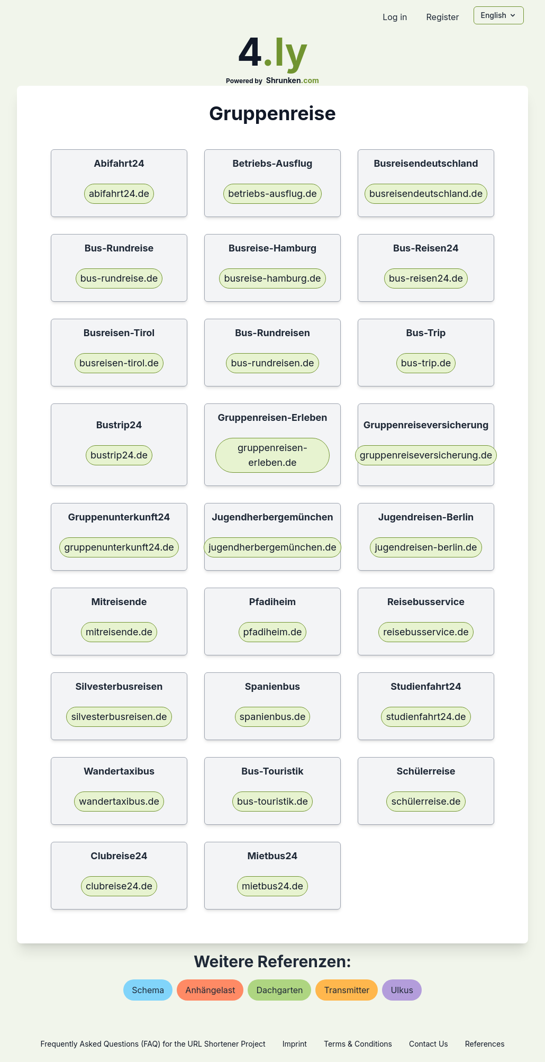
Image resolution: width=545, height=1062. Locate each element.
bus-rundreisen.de (272, 362)
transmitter (346, 990)
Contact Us (428, 1043)
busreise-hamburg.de (272, 278)
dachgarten (279, 990)
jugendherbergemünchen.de (272, 547)
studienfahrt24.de (426, 716)
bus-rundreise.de (119, 278)
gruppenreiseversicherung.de (426, 455)
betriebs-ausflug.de (272, 193)
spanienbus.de (273, 716)
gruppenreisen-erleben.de (272, 455)
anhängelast (210, 990)
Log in (395, 17)
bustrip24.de (119, 455)
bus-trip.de (426, 362)
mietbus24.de (272, 886)
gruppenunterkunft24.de (119, 547)
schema (148, 990)
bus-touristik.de (272, 801)
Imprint (295, 1043)
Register (442, 17)
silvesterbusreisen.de (119, 716)
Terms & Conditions (358, 1043)
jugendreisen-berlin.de (426, 547)
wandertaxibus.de (119, 801)
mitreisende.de (119, 631)
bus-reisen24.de (426, 278)
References (485, 1043)
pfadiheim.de (272, 631)
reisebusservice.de (426, 631)
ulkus (401, 990)
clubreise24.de (119, 886)
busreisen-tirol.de (119, 362)
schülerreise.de (425, 801)
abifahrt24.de (119, 193)
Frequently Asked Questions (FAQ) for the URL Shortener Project (152, 1043)
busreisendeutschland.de (426, 193)
